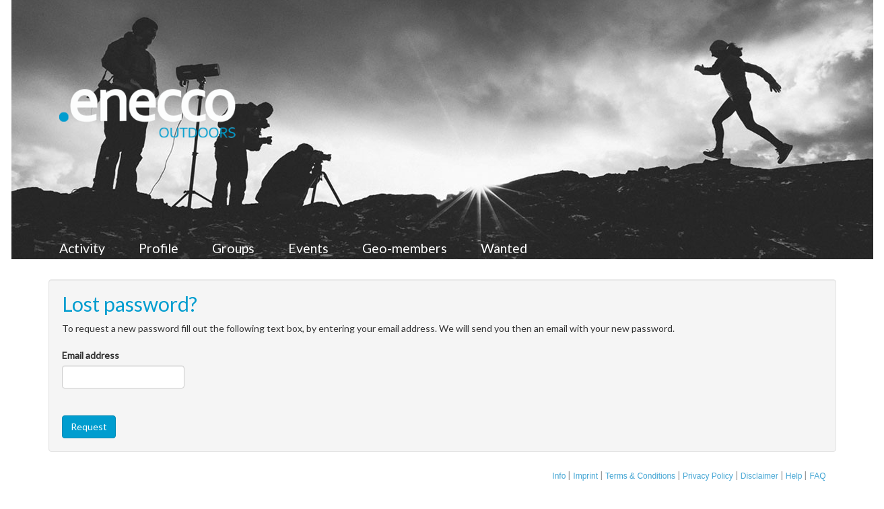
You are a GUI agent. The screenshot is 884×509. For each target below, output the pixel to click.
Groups (233, 248)
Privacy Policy (708, 476)
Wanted (504, 248)
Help (794, 476)
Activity (82, 248)
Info (559, 476)
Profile (158, 248)
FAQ (817, 476)
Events (308, 248)
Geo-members (404, 248)
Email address (90, 355)
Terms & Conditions (640, 476)
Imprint (585, 476)
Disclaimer (759, 476)
